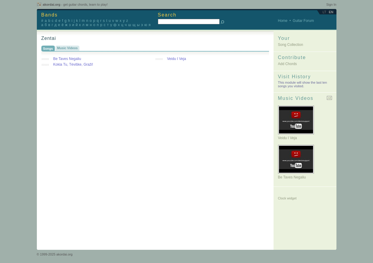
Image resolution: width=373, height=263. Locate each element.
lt (324, 12)
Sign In (331, 4)
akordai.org (75, 4)
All (329, 98)
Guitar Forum (303, 21)
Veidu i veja (287, 138)
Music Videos (67, 48)
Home (283, 21)
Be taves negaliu (292, 177)
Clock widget (287, 198)
